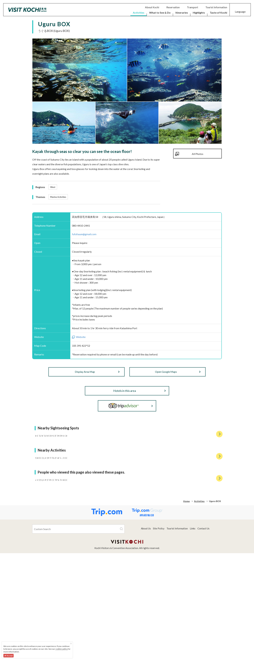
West (52, 187)
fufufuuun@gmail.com (84, 234)
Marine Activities (58, 197)
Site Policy (158, 635)
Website (81, 336)
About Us (146, 635)
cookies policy (61, 649)
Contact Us (203, 635)
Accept (8, 655)
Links (192, 635)
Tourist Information (177, 635)
